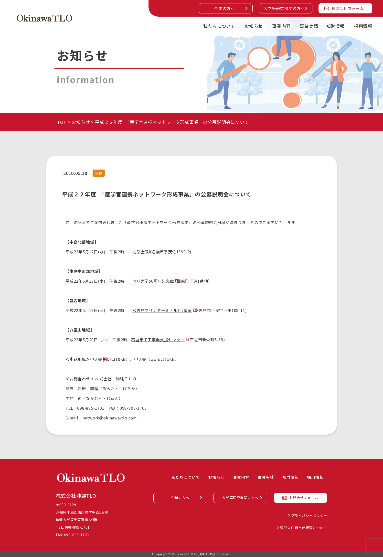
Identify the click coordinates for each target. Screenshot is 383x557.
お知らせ (254, 26)
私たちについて (219, 26)
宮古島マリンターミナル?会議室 (162, 310)
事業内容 (281, 26)
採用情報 (363, 26)
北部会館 (140, 252)
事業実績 (309, 26)
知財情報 (335, 26)
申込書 (96, 359)
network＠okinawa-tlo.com (110, 418)
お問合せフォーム (347, 8)
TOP (61, 122)
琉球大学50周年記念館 (153, 281)
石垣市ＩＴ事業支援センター (157, 340)
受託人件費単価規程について (303, 527)
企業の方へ (224, 8)
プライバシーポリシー (309, 515)
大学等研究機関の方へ (284, 8)
